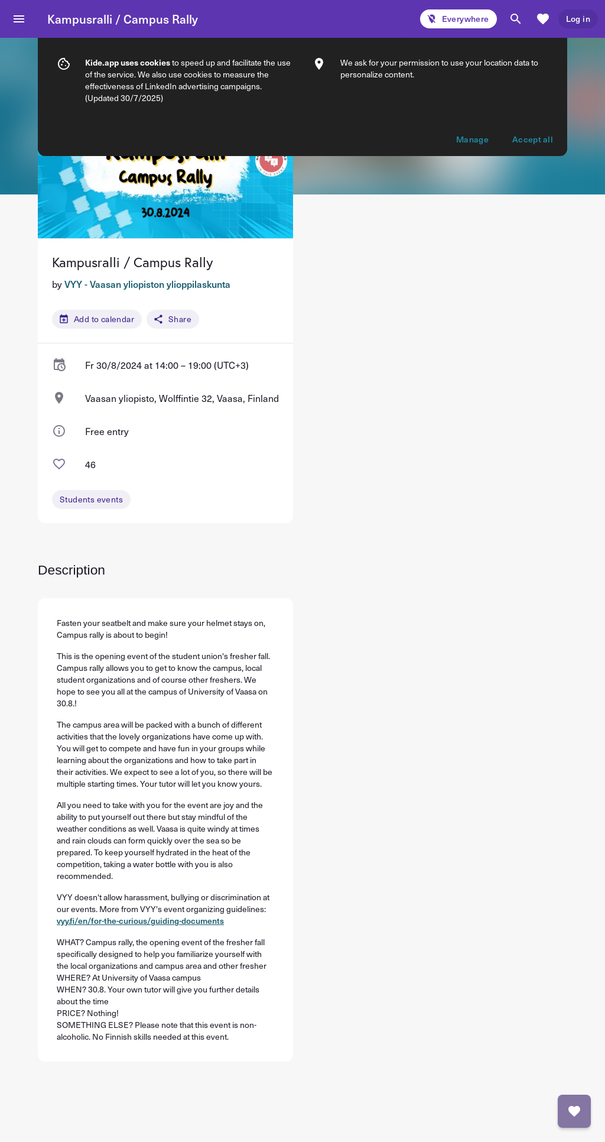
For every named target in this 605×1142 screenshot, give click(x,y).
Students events (91, 499)
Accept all (532, 113)
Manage (472, 113)
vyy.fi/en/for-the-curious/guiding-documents (140, 920)
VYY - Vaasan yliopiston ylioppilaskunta (147, 284)
